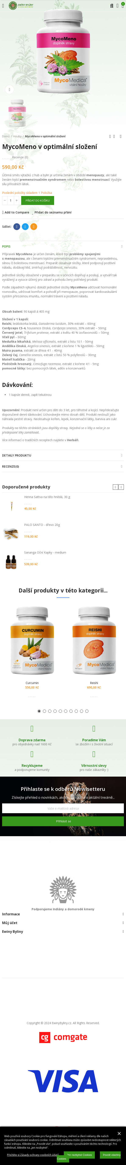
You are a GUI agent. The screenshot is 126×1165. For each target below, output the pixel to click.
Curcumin (32, 683)
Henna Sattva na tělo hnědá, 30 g (47, 497)
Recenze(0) (10, 466)
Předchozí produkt (110, 136)
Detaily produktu (16, 455)
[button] (115, 487)
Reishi (94, 683)
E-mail (34, 226)
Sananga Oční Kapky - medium (45, 552)
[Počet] (10, 200)
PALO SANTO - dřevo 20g (42, 525)
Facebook (17, 226)
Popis (6, 246)
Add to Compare (17, 212)
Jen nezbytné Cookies (79, 1155)
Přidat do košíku (38, 200)
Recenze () (20, 157)
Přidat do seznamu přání (53, 212)
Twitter (25, 226)
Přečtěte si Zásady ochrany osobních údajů (33, 1155)
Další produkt (121, 136)
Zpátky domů (115, 136)
